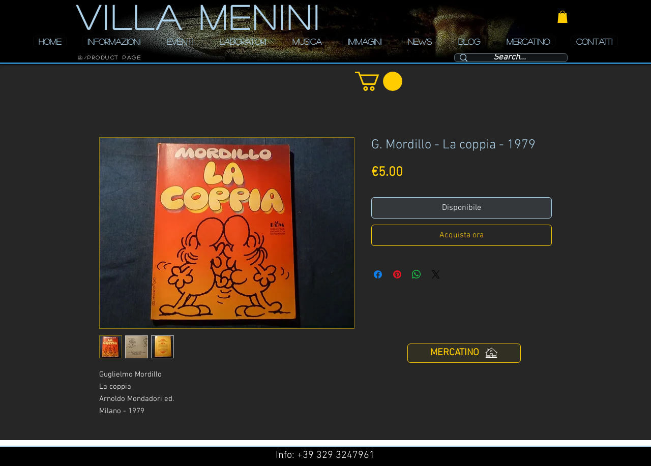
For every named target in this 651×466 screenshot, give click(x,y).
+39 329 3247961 (336, 455)
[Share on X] (436, 274)
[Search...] (510, 58)
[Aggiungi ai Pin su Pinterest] (397, 274)
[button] (562, 17)
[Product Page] (114, 57)
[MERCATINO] (464, 353)
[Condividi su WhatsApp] (416, 274)
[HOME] (80, 57)
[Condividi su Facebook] (378, 274)
